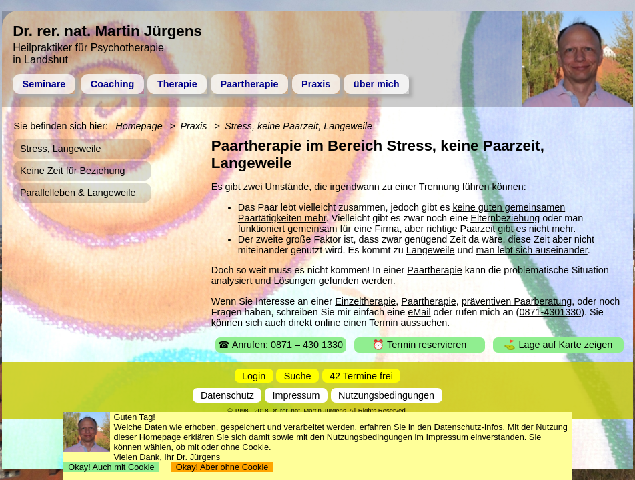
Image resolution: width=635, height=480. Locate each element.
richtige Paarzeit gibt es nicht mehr (499, 228)
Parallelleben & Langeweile (78, 192)
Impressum (296, 395)
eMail (419, 312)
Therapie (177, 84)
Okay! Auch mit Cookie (111, 467)
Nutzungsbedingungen (386, 395)
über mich (377, 84)
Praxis (315, 84)
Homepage (138, 126)
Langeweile (430, 250)
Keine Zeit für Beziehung (72, 170)
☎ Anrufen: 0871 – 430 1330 (280, 344)
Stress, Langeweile (60, 148)
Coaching (113, 84)
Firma (387, 228)
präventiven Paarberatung (517, 301)
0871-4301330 (550, 312)
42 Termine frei (361, 376)
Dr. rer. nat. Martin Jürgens (308, 410)
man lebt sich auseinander (532, 250)
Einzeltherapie (365, 301)
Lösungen (294, 280)
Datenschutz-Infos (468, 427)
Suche (297, 376)
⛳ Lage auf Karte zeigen (558, 344)
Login (253, 376)
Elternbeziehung (505, 218)
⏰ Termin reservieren (419, 344)
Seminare (44, 84)
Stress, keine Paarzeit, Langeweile (298, 126)
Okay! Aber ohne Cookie (222, 467)
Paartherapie (249, 84)
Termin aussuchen (408, 322)
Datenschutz (227, 395)
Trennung (439, 186)
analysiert (232, 280)
